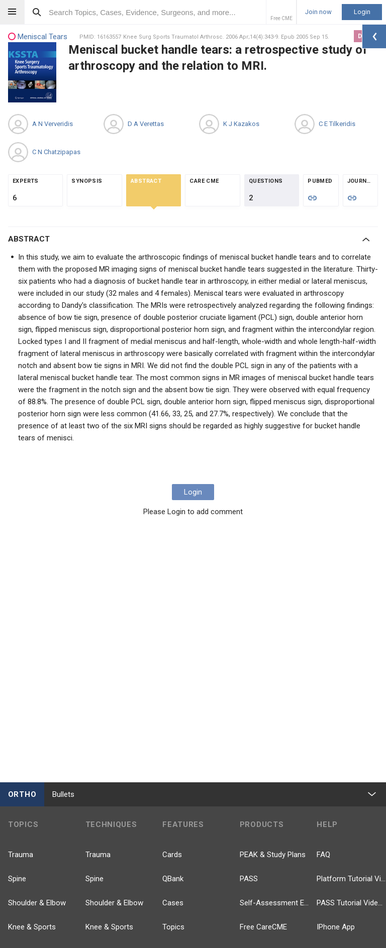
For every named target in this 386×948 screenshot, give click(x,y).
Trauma (20, 854)
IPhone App (336, 926)
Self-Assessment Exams (274, 902)
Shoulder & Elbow (37, 902)
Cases (172, 902)
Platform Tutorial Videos (351, 878)
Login (362, 12)
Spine (17, 878)
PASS (249, 878)
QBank (172, 878)
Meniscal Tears (37, 37)
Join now (318, 12)
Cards (172, 854)
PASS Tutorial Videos (351, 902)
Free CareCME (263, 926)
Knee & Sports (32, 926)
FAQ (323, 854)
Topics (173, 926)
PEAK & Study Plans (273, 854)
